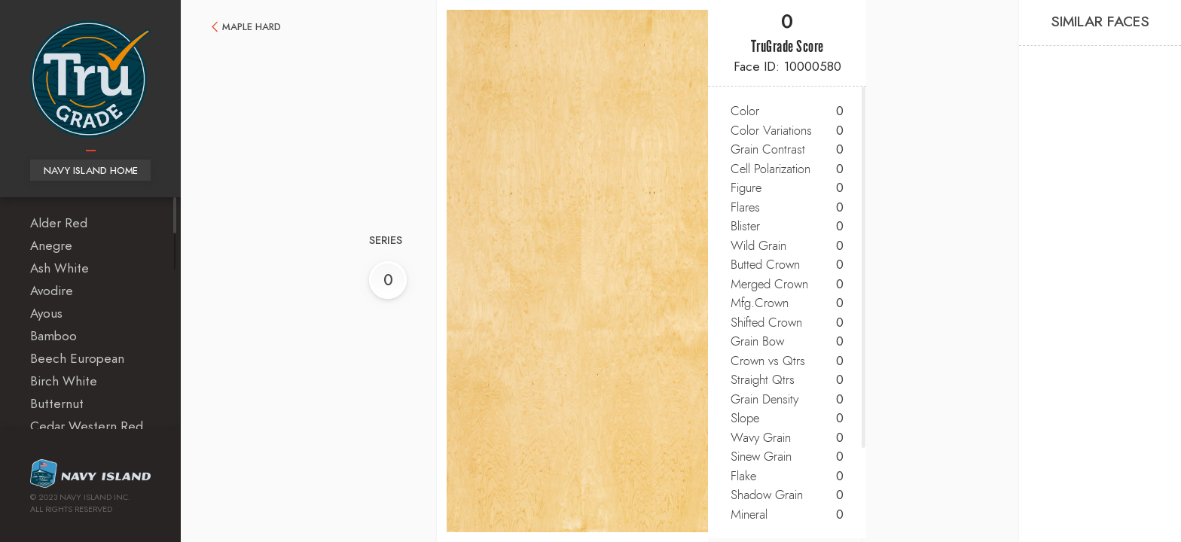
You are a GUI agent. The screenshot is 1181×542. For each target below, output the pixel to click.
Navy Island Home (91, 171)
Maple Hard (251, 27)
